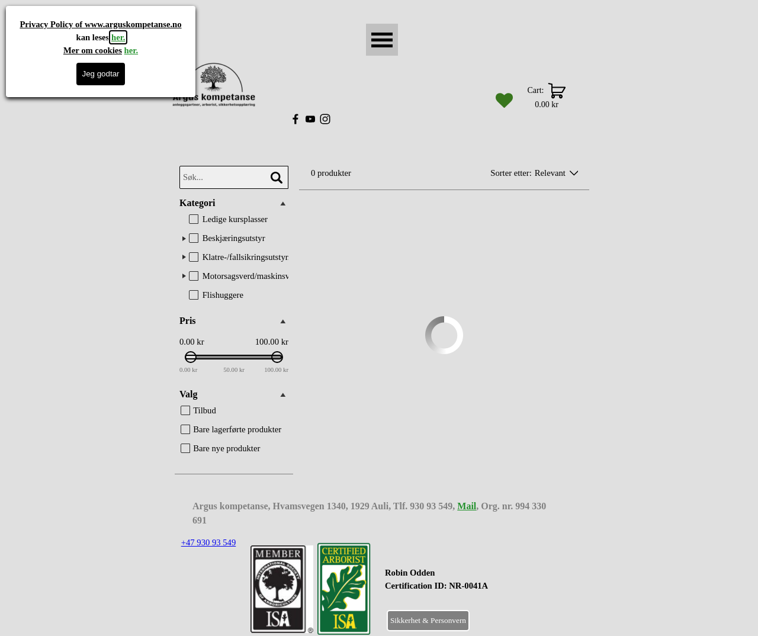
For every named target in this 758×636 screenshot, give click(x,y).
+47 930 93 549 (208, 542)
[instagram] (325, 119)
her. (118, 37)
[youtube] (310, 119)
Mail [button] (466, 506)
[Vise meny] (382, 40)
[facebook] (295, 119)
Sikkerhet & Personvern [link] (428, 620)
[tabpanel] (466, 585)
